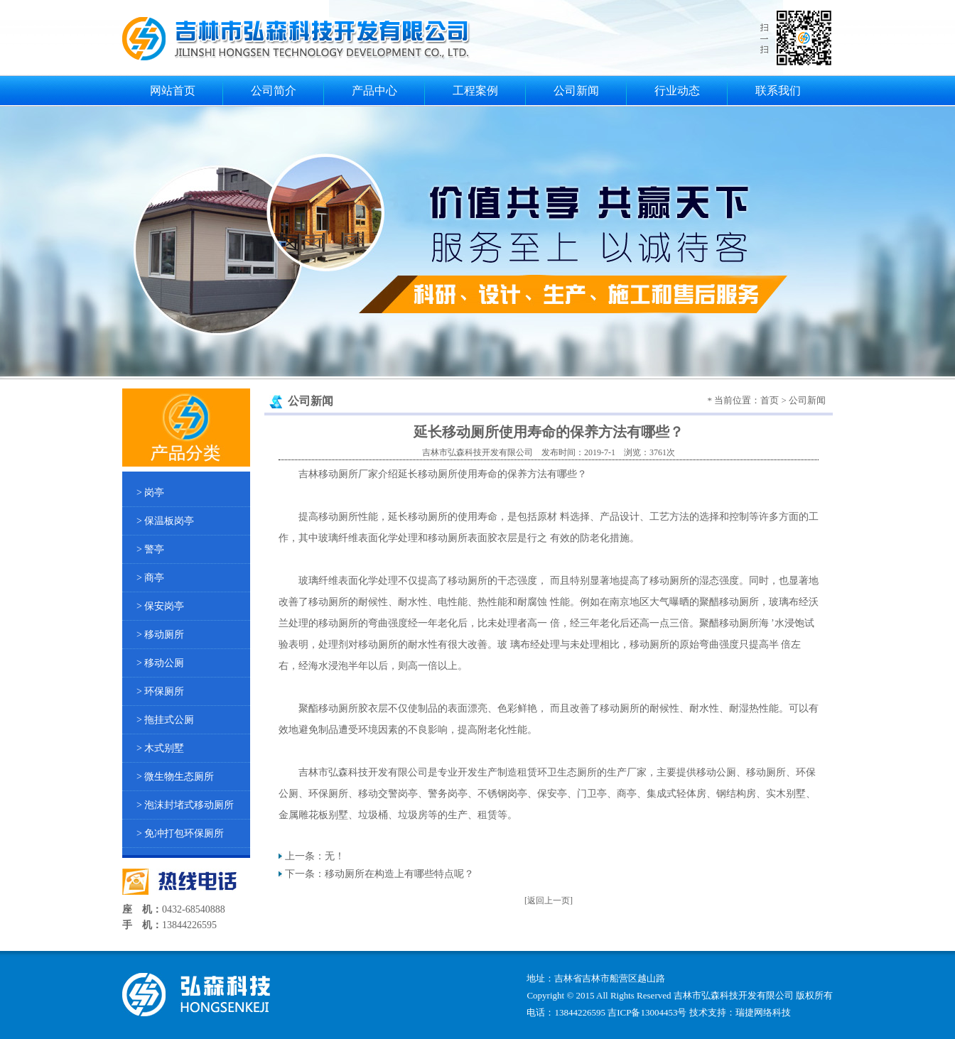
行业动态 (677, 91)
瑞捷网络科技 (763, 1012)
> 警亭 (150, 549)
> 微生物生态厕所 (175, 776)
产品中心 (374, 91)
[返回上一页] (548, 900)
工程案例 (475, 91)
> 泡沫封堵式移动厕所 (185, 805)
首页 (769, 400)
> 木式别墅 (160, 748)
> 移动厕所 (160, 634)
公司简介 (273, 91)
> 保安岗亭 (160, 606)
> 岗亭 (150, 492)
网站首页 (172, 91)
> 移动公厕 (160, 663)
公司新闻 (576, 91)
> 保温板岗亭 (165, 521)
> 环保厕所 (160, 691)
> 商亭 (150, 577)
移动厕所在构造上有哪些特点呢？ (399, 874)
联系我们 (778, 91)
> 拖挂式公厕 (165, 719)
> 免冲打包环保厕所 (180, 833)
